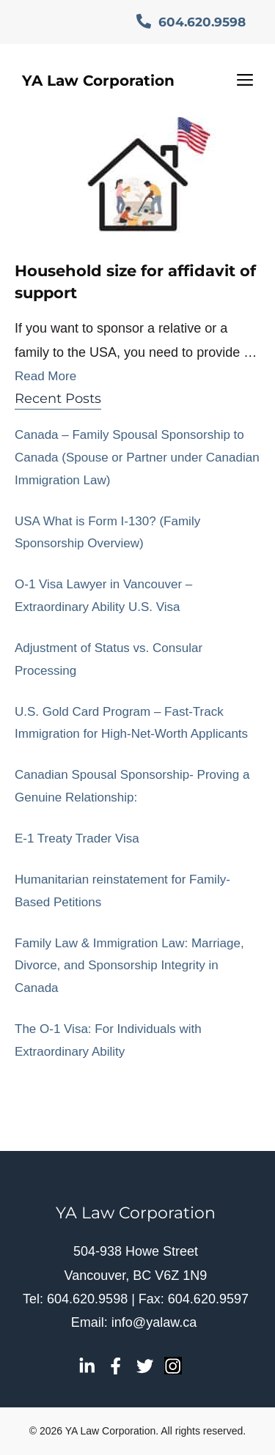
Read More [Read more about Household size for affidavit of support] (45, 376)
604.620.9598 (191, 22)
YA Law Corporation (98, 80)
